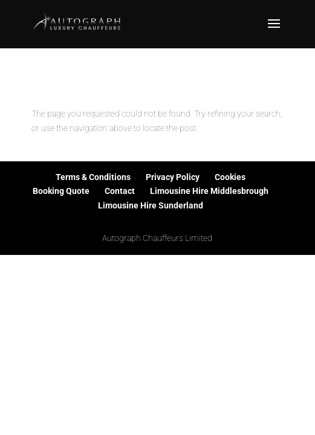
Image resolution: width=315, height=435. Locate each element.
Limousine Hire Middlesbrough (209, 191)
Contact (120, 191)
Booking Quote (61, 191)
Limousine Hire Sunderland (150, 205)
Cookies (230, 177)
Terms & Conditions (93, 177)
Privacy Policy (173, 177)
